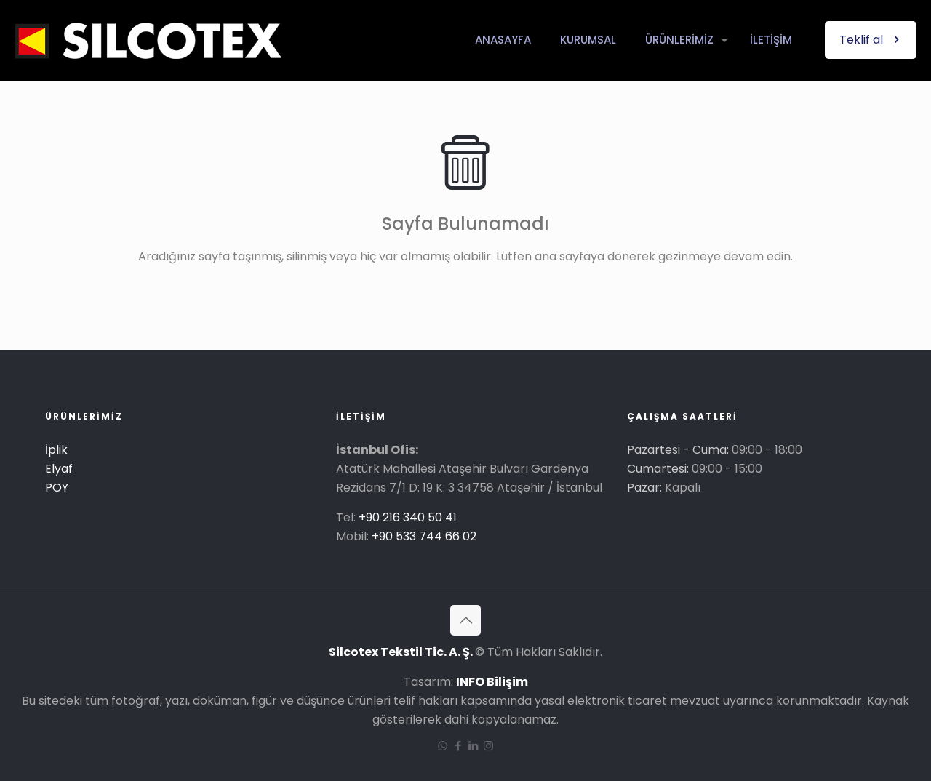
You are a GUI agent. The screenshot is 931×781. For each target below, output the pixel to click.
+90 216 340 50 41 (408, 517)
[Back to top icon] (465, 620)
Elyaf (59, 468)
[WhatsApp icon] (442, 745)
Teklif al (870, 39)
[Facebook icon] (457, 745)
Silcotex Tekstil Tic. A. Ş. (402, 652)
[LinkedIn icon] (473, 745)
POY (56, 487)
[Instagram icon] (488, 745)
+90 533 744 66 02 (424, 536)
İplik (56, 449)
